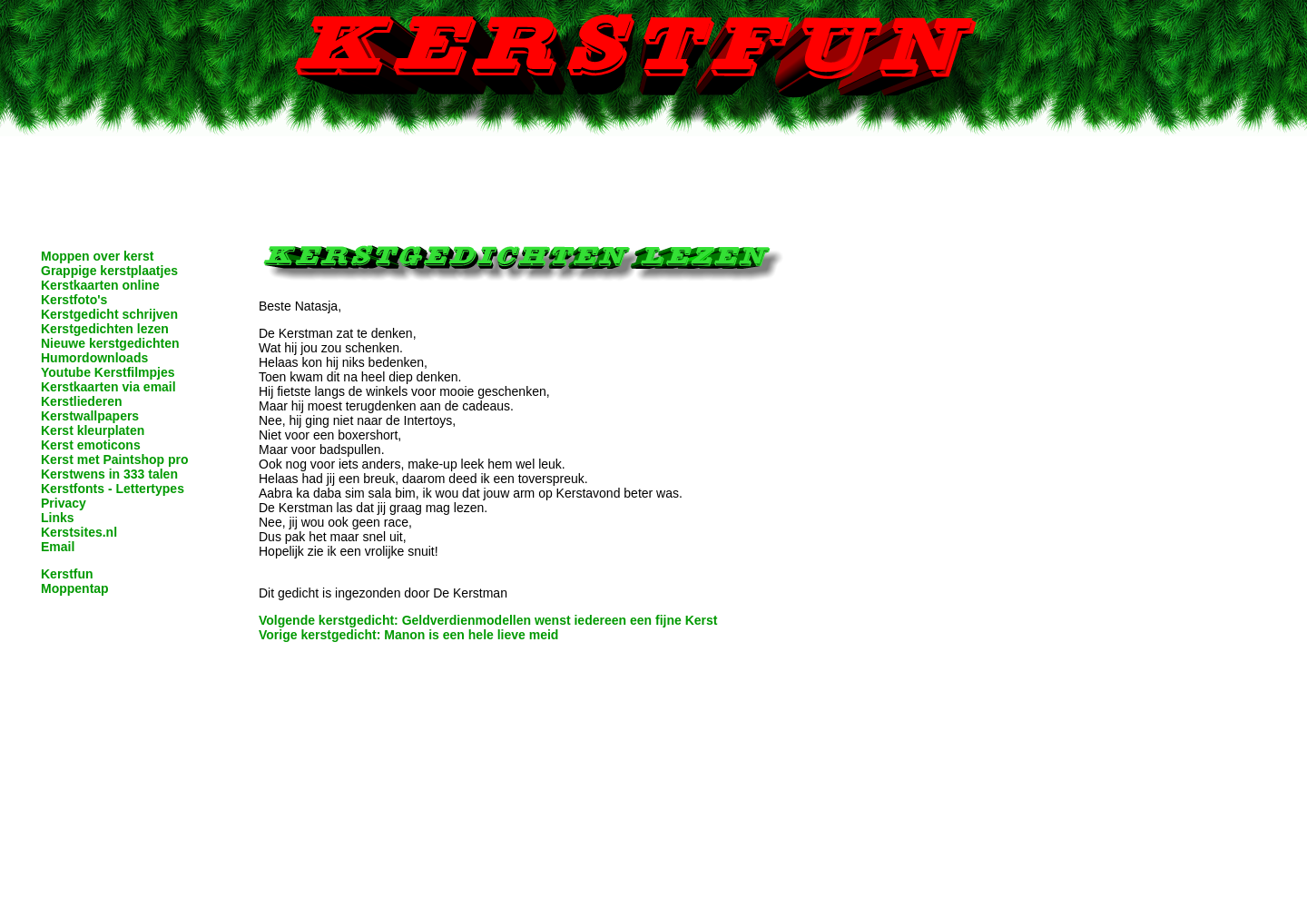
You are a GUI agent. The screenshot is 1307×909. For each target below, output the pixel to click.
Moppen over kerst (97, 256)
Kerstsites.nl (79, 532)
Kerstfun (67, 574)
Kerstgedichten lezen (105, 328)
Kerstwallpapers (90, 416)
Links (57, 517)
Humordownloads (94, 358)
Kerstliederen (81, 401)
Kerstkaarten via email (108, 387)
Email (57, 546)
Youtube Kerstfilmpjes (108, 372)
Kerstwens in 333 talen (109, 474)
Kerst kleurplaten (92, 430)
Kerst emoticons (91, 445)
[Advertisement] (653, 177)
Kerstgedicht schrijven (109, 314)
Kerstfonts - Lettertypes (112, 488)
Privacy (63, 503)
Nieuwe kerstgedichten (110, 343)
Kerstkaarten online (100, 285)
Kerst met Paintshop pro (115, 459)
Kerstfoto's (74, 299)
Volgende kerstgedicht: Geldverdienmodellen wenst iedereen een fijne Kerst (488, 620)
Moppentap (75, 588)
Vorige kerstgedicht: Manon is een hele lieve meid (408, 634)
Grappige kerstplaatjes (109, 270)
